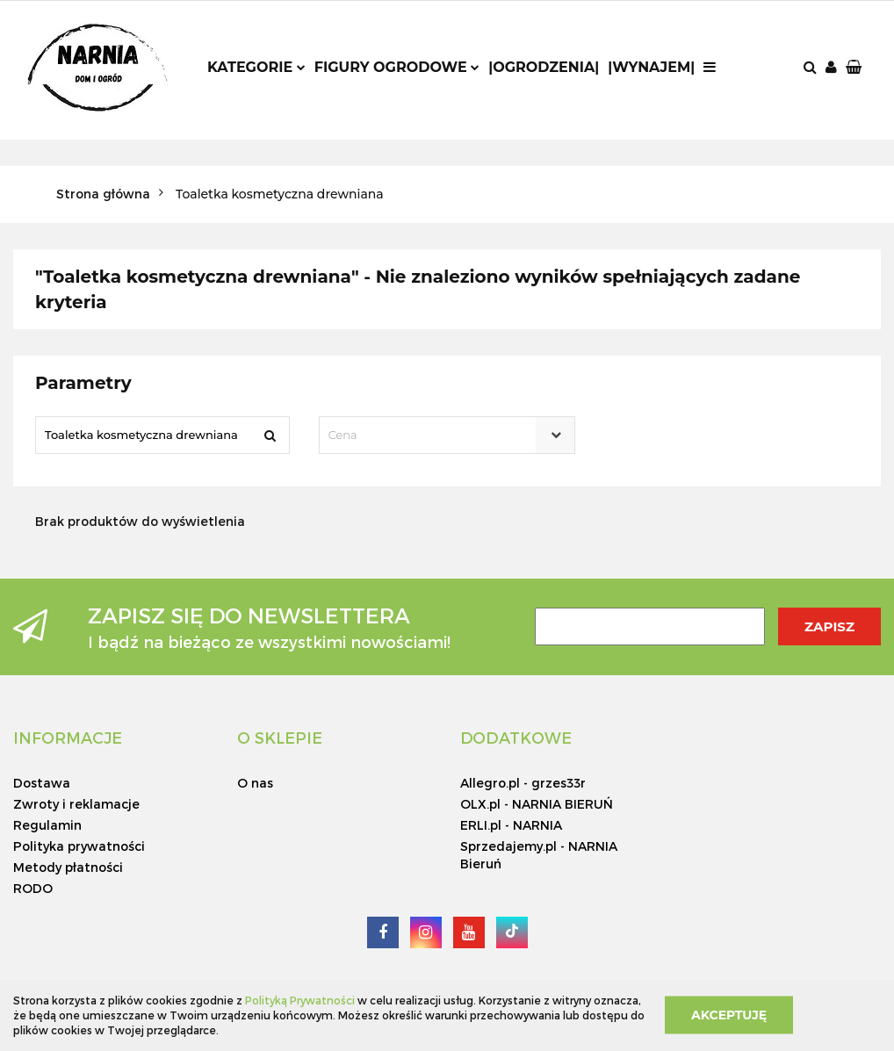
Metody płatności (68, 867)
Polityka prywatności (79, 846)
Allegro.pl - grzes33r (523, 782)
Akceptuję (729, 1015)
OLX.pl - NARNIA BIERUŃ (536, 803)
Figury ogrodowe (396, 67)
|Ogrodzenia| (543, 67)
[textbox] (432, 435)
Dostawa (41, 782)
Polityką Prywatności (300, 1000)
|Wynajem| (651, 67)
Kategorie (256, 67)
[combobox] (447, 435)
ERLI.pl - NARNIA (511, 824)
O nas (255, 782)
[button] (855, 68)
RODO (33, 888)
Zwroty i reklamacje (76, 803)
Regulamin (47, 824)
